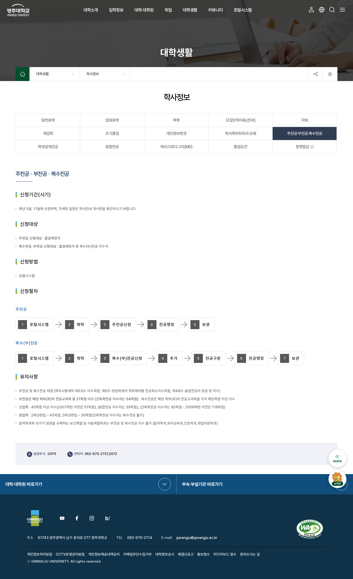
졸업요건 (240, 146)
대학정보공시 (164, 554)
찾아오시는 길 (250, 554)
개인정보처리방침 (39, 554)
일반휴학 (48, 120)
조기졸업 (112, 133)
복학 (176, 120)
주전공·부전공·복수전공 (304, 133)
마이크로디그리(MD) (176, 146)
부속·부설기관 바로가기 (202, 484)
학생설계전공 (48, 146)
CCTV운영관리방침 (70, 554)
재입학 (48, 133)
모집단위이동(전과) (240, 120)
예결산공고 (186, 554)
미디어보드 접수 (224, 554)
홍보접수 (203, 554)
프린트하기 (329, 74)
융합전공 (112, 146)
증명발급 (302, 146)
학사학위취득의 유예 (240, 133)
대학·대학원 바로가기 (23, 484)
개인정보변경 (176, 133)
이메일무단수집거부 (137, 554)
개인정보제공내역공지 (104, 554)
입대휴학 (112, 120)
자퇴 (304, 120)
